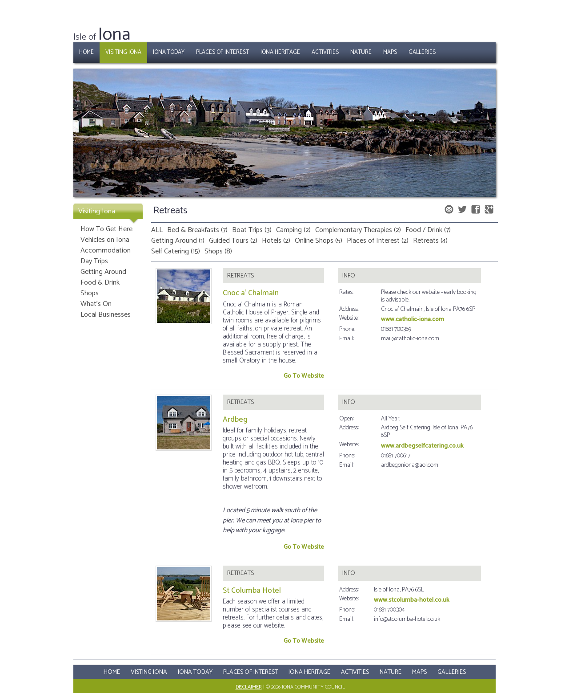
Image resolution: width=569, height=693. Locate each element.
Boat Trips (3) (252, 230)
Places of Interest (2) (378, 241)
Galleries (422, 52)
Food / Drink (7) (428, 230)
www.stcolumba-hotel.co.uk (411, 600)
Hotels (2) (276, 241)
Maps (390, 52)
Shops (89, 293)
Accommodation (105, 251)
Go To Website (304, 376)
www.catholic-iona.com (412, 319)
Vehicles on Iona (104, 240)
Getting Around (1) (177, 241)
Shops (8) (218, 251)
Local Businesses (105, 315)
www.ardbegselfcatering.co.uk (422, 446)
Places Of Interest (250, 672)
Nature (361, 52)
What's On (96, 304)
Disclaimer (249, 687)
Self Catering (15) (175, 251)
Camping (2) (293, 230)
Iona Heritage (280, 52)
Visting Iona (149, 672)
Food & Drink (100, 283)
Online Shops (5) (318, 241)
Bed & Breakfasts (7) (197, 230)
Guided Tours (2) (233, 241)
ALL (157, 230)
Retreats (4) (430, 241)
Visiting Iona (123, 52)
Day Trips (94, 261)
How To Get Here (106, 229)
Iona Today (168, 52)
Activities (325, 52)
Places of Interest (222, 52)
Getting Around (103, 272)
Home (86, 52)
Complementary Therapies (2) (358, 230)
